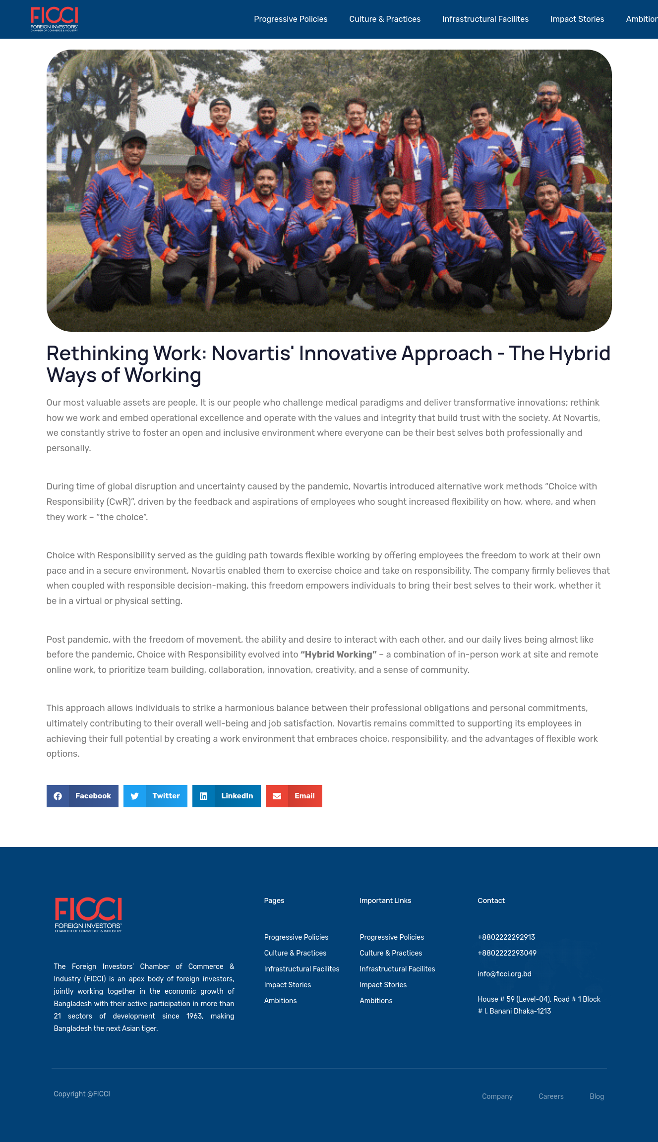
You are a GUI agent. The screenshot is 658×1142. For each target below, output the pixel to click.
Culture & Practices (385, 19)
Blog (597, 1096)
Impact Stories (577, 19)
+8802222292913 (506, 937)
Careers (551, 1096)
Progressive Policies (290, 19)
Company (497, 1096)
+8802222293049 (507, 953)
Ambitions (280, 1000)
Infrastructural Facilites (485, 19)
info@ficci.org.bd (504, 974)
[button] (83, 796)
